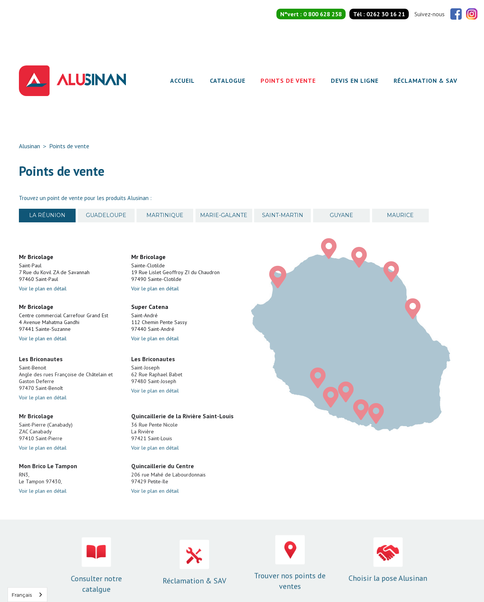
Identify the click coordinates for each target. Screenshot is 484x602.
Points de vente (288, 80)
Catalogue (227, 80)
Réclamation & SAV (426, 80)
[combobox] (27, 594)
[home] (72, 80)
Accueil (182, 80)
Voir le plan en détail (43, 288)
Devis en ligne (355, 80)
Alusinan (29, 146)
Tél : (379, 14)
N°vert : (311, 14)
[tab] (47, 215)
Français (22, 595)
